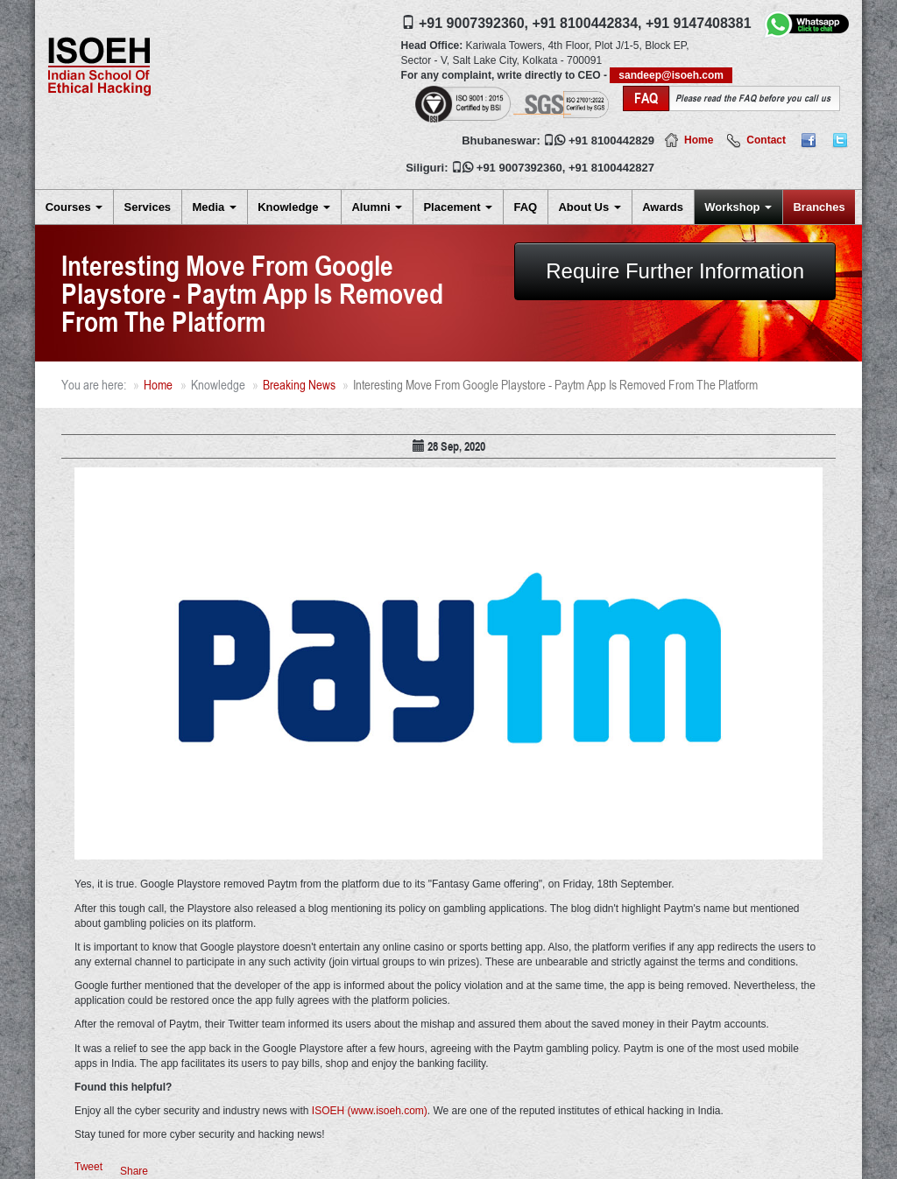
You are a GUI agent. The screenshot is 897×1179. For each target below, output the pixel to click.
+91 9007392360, (473, 23)
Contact (766, 140)
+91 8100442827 (611, 167)
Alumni (376, 207)
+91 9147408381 (699, 23)
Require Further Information (675, 271)
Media (214, 207)
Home (698, 140)
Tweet (88, 1167)
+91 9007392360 (519, 167)
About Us (589, 207)
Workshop (738, 207)
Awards (662, 207)
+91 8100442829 (611, 140)
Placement (457, 207)
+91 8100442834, (586, 23)
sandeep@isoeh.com (671, 75)
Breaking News (299, 384)
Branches (818, 207)
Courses (74, 207)
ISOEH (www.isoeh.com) (369, 1111)
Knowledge (294, 207)
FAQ (525, 207)
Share (134, 1171)
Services (148, 207)
